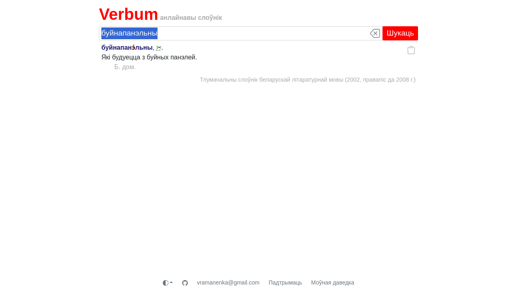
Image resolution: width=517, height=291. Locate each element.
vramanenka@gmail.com (228, 282)
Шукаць (400, 33)
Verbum (128, 14)
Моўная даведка (332, 282)
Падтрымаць (285, 282)
